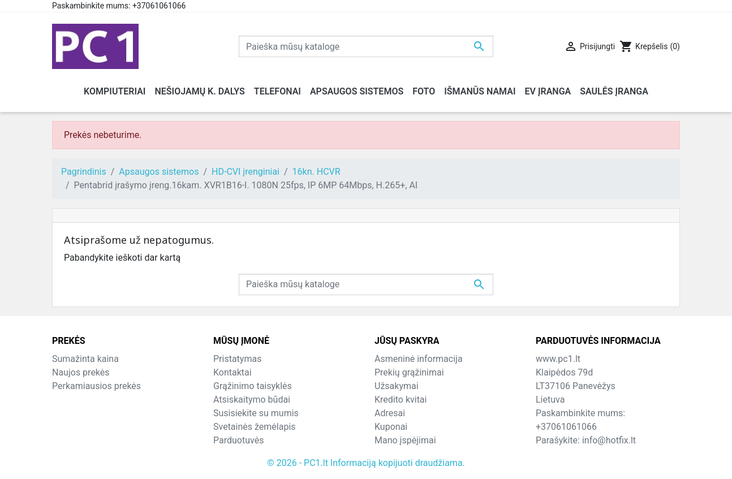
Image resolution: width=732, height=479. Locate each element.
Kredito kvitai (400, 399)
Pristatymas (237, 358)
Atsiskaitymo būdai (251, 399)
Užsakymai (396, 386)
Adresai (389, 413)
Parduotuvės (238, 440)
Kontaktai (232, 372)
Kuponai (390, 426)
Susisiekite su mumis (256, 413)
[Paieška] (366, 46)
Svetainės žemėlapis (254, 426)
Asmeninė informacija (418, 358)
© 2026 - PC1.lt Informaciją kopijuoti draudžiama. (366, 463)
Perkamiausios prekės (96, 386)
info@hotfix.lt (609, 440)
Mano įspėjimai (405, 440)
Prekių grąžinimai (409, 372)
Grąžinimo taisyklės (252, 386)
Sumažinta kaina (85, 358)
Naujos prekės (81, 372)
